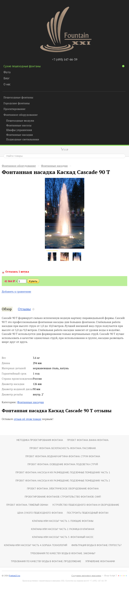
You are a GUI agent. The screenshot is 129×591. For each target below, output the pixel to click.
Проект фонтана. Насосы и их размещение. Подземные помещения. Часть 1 (63, 472)
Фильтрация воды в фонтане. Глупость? (96, 545)
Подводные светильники (22, 139)
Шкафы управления (19, 130)
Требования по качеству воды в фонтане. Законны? (62, 553)
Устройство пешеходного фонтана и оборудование (85, 504)
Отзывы (24, 309)
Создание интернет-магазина (86, 575)
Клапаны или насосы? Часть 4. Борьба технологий (35, 545)
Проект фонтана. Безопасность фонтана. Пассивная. (63, 448)
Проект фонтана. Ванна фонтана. (88, 440)
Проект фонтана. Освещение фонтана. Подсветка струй (63, 464)
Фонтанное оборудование (21, 114)
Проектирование (14, 109)
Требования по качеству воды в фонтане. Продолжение (46, 561)
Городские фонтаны (17, 103)
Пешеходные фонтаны (18, 97)
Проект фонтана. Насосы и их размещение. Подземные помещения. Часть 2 (63, 480)
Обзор (7, 309)
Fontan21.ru (14, 575)
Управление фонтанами (100, 561)
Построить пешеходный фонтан (87, 512)
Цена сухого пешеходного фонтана (40, 512)
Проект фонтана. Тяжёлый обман (27, 504)
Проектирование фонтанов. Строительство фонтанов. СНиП (63, 496)
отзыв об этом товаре (27, 419)
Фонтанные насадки (19, 134)
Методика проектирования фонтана (40, 440)
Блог (7, 78)
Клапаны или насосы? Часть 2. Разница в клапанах (62, 529)
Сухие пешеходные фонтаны (64, 66)
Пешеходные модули (20, 120)
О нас (7, 84)
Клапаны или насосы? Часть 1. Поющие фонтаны (62, 521)
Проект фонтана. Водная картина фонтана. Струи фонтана (62, 456)
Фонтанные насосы (18, 125)
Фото (7, 72)
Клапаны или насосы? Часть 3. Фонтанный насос (62, 537)
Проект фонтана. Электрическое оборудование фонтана (63, 488)
